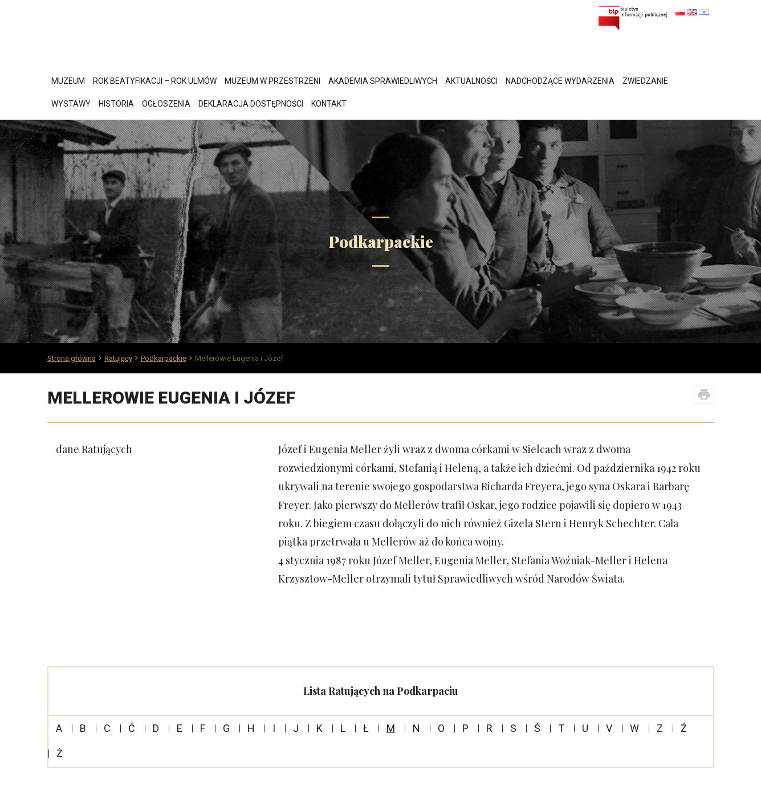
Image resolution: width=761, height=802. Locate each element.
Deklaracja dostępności (250, 103)
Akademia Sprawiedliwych (382, 81)
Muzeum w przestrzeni (272, 81)
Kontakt (329, 103)
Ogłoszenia (166, 103)
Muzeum (68, 81)
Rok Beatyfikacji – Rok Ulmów (155, 81)
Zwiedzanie (645, 81)
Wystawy (71, 103)
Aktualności (471, 81)
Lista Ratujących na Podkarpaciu (380, 691)
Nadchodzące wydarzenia (560, 81)
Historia (116, 103)
